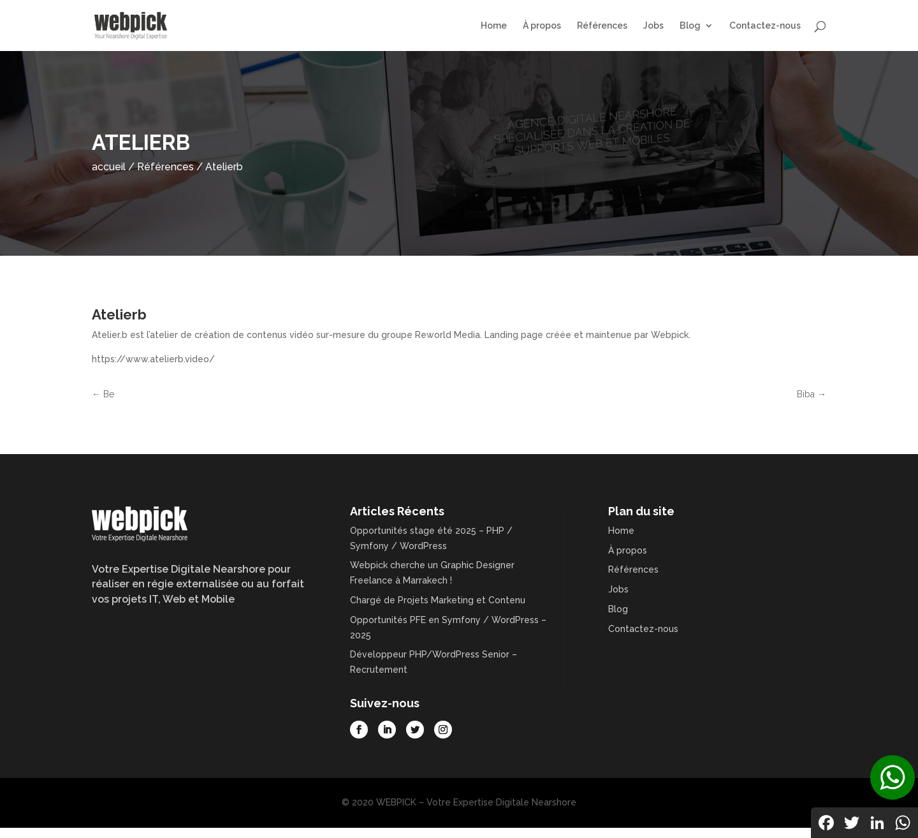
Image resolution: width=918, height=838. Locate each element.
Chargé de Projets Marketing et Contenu (437, 600)
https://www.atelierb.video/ (153, 359)
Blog (690, 26)
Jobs (653, 26)
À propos (542, 26)
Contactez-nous (765, 26)
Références (602, 26)
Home (494, 26)
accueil (109, 167)
